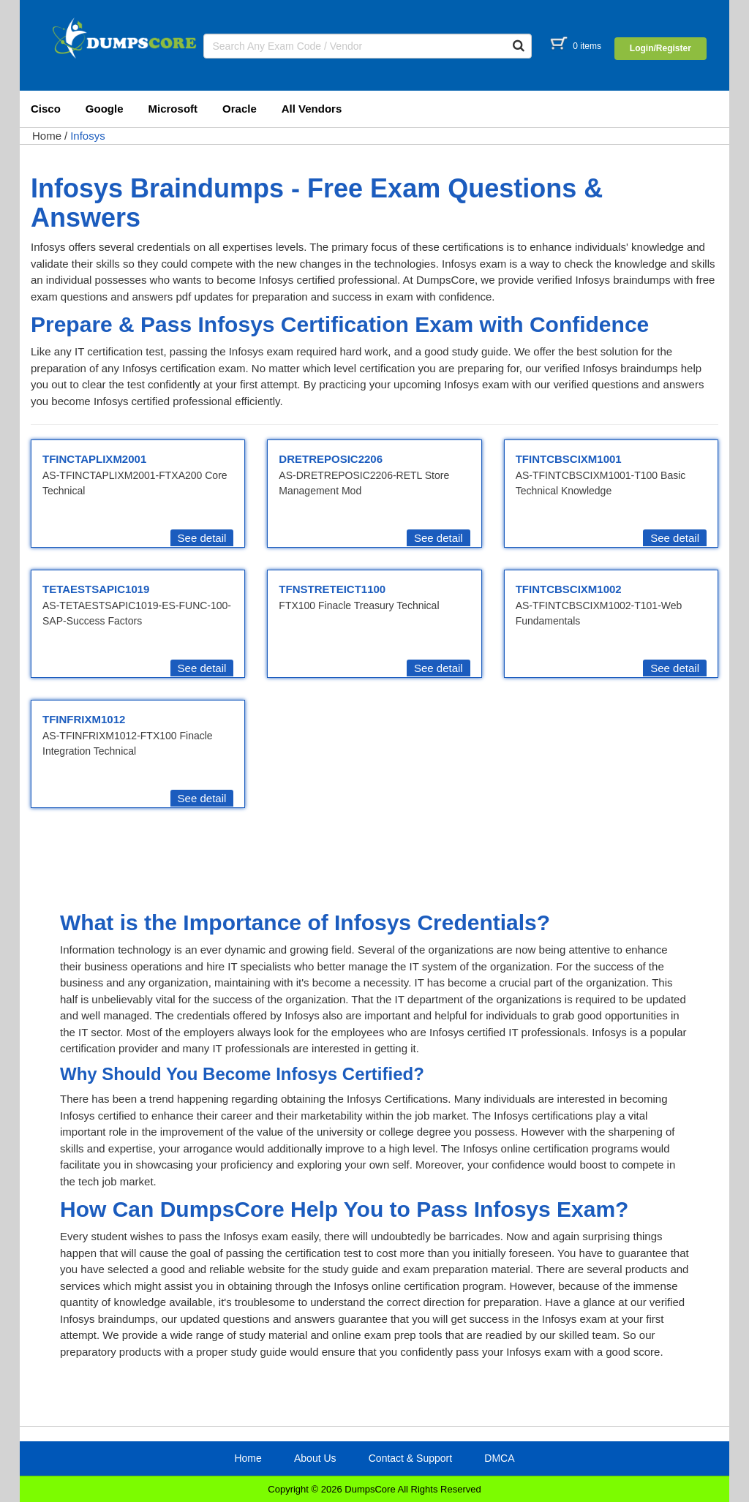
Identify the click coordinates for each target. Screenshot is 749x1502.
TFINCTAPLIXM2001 (94, 459)
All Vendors (312, 108)
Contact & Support (410, 1458)
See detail (202, 538)
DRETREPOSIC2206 (331, 459)
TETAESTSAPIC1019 (95, 589)
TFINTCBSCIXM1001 (569, 459)
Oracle (239, 108)
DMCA (499, 1458)
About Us (315, 1458)
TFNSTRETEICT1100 (332, 589)
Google (105, 108)
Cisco (46, 108)
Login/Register (660, 48)
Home (46, 135)
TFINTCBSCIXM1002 (569, 589)
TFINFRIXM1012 (83, 719)
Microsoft (173, 108)
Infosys (87, 135)
